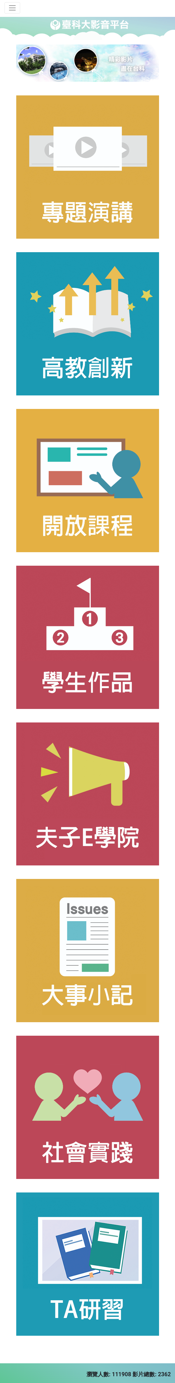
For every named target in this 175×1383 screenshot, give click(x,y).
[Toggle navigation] (12, 8)
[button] (27, 63)
